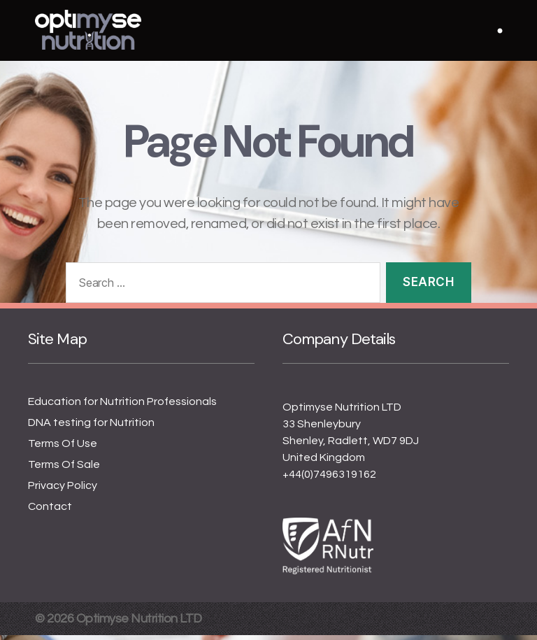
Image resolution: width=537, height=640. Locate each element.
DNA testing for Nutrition (91, 427)
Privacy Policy (62, 490)
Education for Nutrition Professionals (122, 406)
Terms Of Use (62, 448)
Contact (50, 511)
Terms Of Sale (64, 469)
